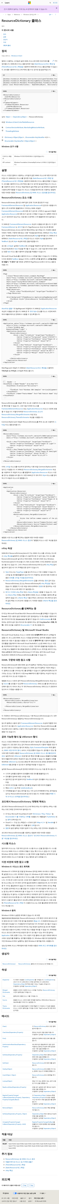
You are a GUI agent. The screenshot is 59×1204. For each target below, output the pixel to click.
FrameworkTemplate (41, 747)
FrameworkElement (8, 227)
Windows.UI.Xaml (16, 56)
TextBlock (5, 241)
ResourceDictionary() (9, 964)
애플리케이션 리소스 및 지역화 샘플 (18, 1162)
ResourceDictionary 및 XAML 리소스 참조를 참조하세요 (36, 192)
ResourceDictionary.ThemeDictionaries (15, 417)
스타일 (7, 467)
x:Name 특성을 (32, 592)
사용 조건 (23, 1201)
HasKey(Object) (7, 1069)
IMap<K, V (40, 822)
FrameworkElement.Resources (12, 205)
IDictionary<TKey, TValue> (42, 814)
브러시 (11, 788)
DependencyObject (20, 117)
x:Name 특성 (12, 595)
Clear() (5, 1026)
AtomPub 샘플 (7, 308)
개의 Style (33, 311)
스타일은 (10, 246)
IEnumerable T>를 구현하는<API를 (17, 817)
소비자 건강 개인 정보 (9, 1201)
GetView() (6, 1063)
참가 (30, 1198)
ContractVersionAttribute (14, 127)
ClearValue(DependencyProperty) (13, 1032)
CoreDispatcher (29, 980)
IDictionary (8, 137)
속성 (4, 42)
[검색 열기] (50, 3)
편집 (54, 61)
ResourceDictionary (30, 684)
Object (8, 117)
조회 (33, 825)
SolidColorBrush (26, 788)
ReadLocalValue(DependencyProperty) (14, 1087)
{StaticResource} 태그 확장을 (36, 368)
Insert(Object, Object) (9, 1075)
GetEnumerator (45, 619)
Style (36, 235)
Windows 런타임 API (29, 14)
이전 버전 (15, 1198)
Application (6, 935)
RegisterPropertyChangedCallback (42, 1122)
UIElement (17, 756)
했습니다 (37, 921)
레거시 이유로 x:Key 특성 (14, 592)
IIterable (51, 822)
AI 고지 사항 (5, 1198)
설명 (4, 37)
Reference (17, 14)
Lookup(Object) (7, 1081)
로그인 (55, 3)
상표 (29, 1201)
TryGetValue (51, 817)
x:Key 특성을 (8, 556)
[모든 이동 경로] (3, 14)
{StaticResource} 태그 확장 (18, 238)
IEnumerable (29, 137)
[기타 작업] (55, 14)
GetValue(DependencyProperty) (12, 1055)
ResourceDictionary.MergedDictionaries (38, 469)
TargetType (20, 572)
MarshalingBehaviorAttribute (34, 127)
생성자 (5, 39)
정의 (4, 34)
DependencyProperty (38, 1097)
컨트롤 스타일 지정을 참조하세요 (21, 578)
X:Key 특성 (53, 233)
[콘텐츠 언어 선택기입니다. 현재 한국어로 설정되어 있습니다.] (6, 1193)
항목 (9, 819)
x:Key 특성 (49, 564)
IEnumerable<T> (27, 625)
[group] (29, 82)
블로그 (22, 1198)
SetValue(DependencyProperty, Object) (15, 1114)
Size (4, 996)
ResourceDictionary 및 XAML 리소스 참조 (16, 540)
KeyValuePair (39, 137)
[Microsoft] (29, 2)
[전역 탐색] (2, 3)
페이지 (20, 227)
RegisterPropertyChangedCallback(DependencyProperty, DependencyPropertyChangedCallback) (16, 1097)
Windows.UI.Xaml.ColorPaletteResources (20, 122)
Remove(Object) (8, 1108)
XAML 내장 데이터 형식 (12, 750)
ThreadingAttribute (12, 131)
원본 (46, 580)
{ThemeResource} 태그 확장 (13, 903)
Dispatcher (6, 980)
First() (4, 1038)
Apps (9, 14)
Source (6, 684)
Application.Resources (33, 205)
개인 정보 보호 (38, 1198)
